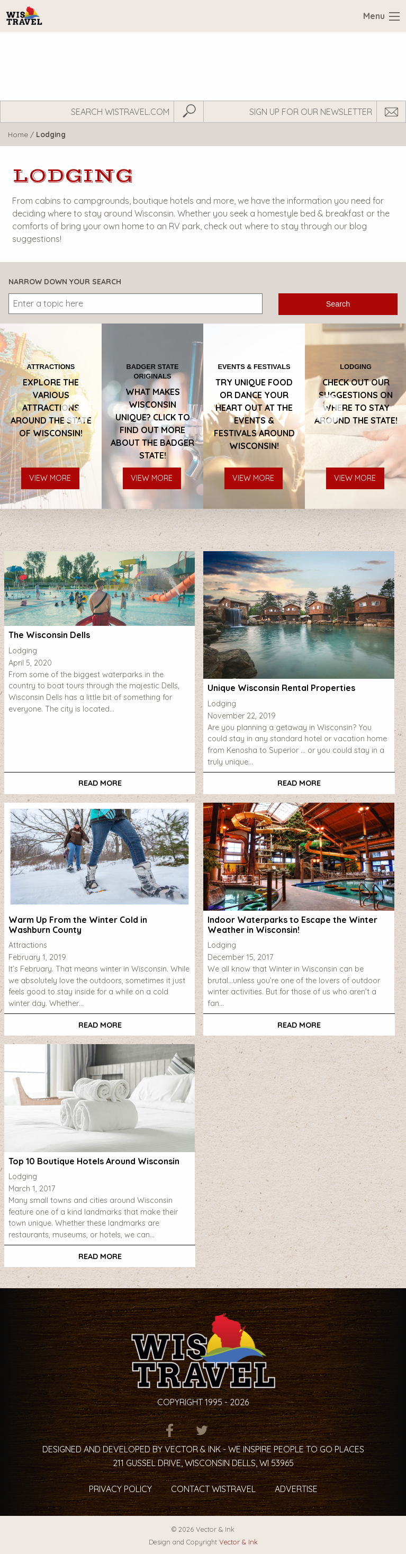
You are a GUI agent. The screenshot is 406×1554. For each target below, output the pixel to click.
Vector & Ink (238, 1542)
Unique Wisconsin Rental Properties (281, 687)
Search (338, 304)
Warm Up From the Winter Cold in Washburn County (77, 924)
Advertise (296, 1489)
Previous (64, 416)
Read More (100, 783)
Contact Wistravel (213, 1489)
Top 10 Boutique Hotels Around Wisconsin (93, 1161)
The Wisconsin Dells (49, 635)
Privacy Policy (120, 1489)
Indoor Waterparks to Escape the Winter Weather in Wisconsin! (292, 924)
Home (18, 134)
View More (50, 478)
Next (316, 416)
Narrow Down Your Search (64, 281)
